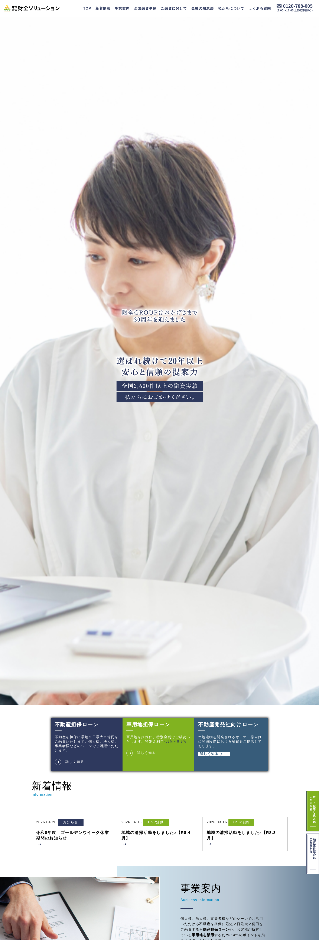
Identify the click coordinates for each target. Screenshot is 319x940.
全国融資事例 (145, 8)
